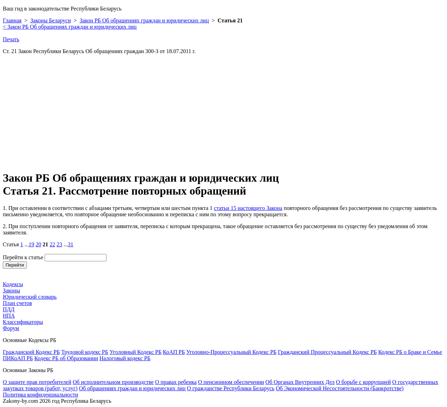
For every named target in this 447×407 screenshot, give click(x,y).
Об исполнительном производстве (113, 382)
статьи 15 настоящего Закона (248, 208)
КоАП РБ (174, 352)
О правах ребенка (176, 382)
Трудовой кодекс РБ (84, 352)
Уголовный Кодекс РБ (136, 352)
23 (59, 244)
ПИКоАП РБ (18, 358)
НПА (9, 316)
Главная (12, 20)
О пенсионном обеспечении (231, 382)
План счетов (17, 303)
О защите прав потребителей (37, 382)
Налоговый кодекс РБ (125, 358)
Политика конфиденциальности (40, 395)
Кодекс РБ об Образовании (66, 358)
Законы (11, 290)
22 (52, 244)
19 (31, 244)
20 (38, 244)
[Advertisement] (212, 115)
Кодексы (13, 284)
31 (70, 244)
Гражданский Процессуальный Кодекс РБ (327, 352)
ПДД (8, 309)
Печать (11, 39)
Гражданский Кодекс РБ (31, 352)
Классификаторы (23, 322)
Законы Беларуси (50, 20)
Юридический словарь (30, 297)
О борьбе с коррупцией (363, 382)
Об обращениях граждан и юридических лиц (132, 388)
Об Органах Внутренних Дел (300, 382)
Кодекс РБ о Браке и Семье (410, 352)
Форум (11, 328)
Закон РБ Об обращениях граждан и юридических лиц (144, 20)
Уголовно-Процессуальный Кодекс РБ (231, 352)
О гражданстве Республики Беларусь (230, 388)
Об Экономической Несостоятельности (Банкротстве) (340, 388)
